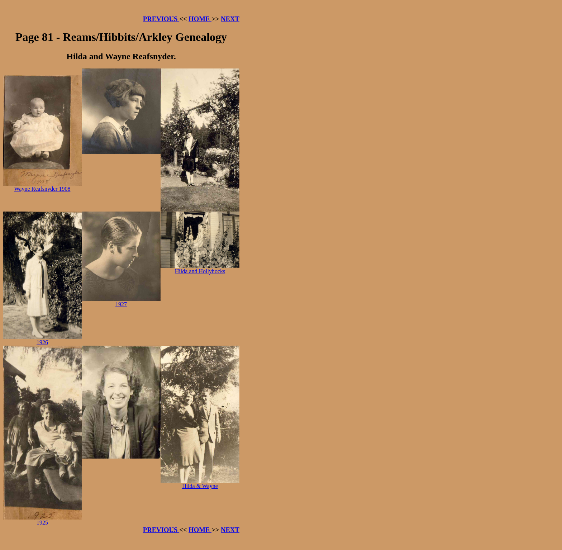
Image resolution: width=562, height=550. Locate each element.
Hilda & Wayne (200, 483)
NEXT (230, 19)
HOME (200, 19)
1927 (121, 301)
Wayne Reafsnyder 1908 (42, 186)
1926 (42, 339)
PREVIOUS (161, 19)
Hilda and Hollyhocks (200, 268)
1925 (42, 520)
